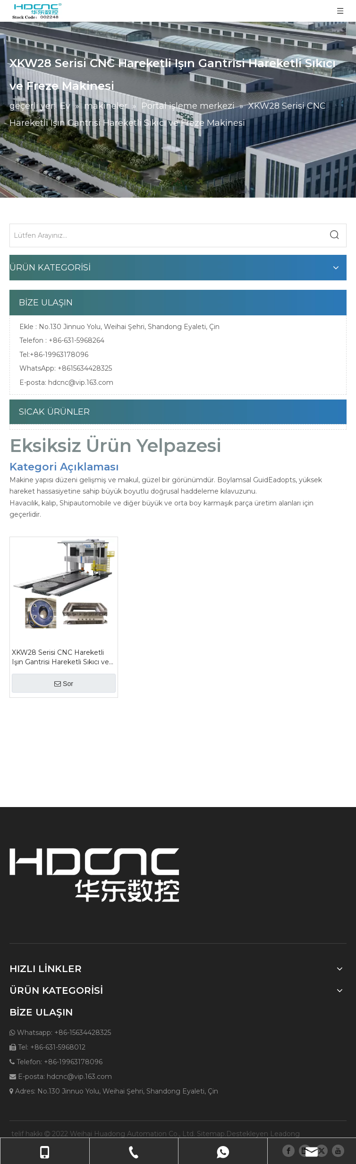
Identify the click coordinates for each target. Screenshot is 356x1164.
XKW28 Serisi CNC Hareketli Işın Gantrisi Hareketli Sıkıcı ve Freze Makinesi (60, 657)
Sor (63, 683)
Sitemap (211, 1133)
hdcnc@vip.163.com (80, 382)
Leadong (285, 1133)
